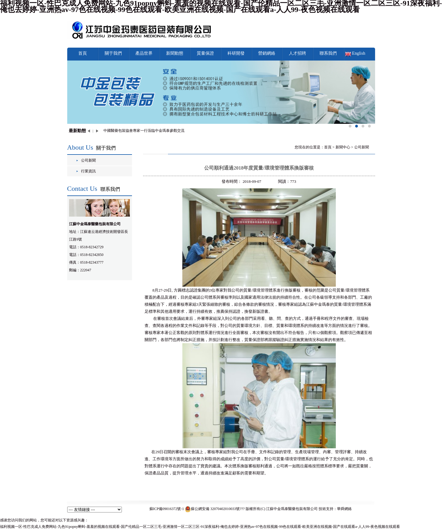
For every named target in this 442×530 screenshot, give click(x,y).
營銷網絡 (266, 53)
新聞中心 (342, 147)
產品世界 (144, 53)
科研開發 (236, 53)
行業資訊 (88, 171)
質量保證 (205, 53)
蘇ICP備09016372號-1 (166, 509)
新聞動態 (174, 53)
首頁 (82, 53)
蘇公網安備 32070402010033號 (212, 509)
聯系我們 (328, 53)
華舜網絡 (344, 509)
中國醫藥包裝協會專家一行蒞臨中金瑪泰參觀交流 (143, 130)
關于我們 (113, 53)
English (358, 53)
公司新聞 (88, 160)
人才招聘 (297, 53)
